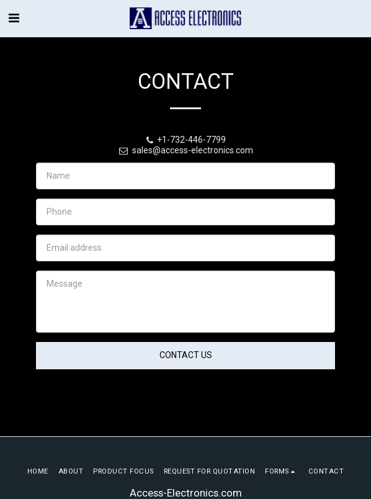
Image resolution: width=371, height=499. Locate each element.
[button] (13, 18)
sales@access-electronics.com (185, 150)
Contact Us (185, 355)
